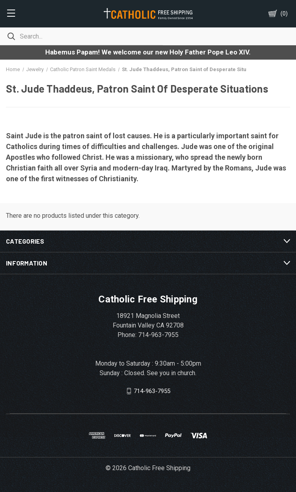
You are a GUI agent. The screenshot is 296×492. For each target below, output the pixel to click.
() (284, 13)
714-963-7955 (152, 391)
